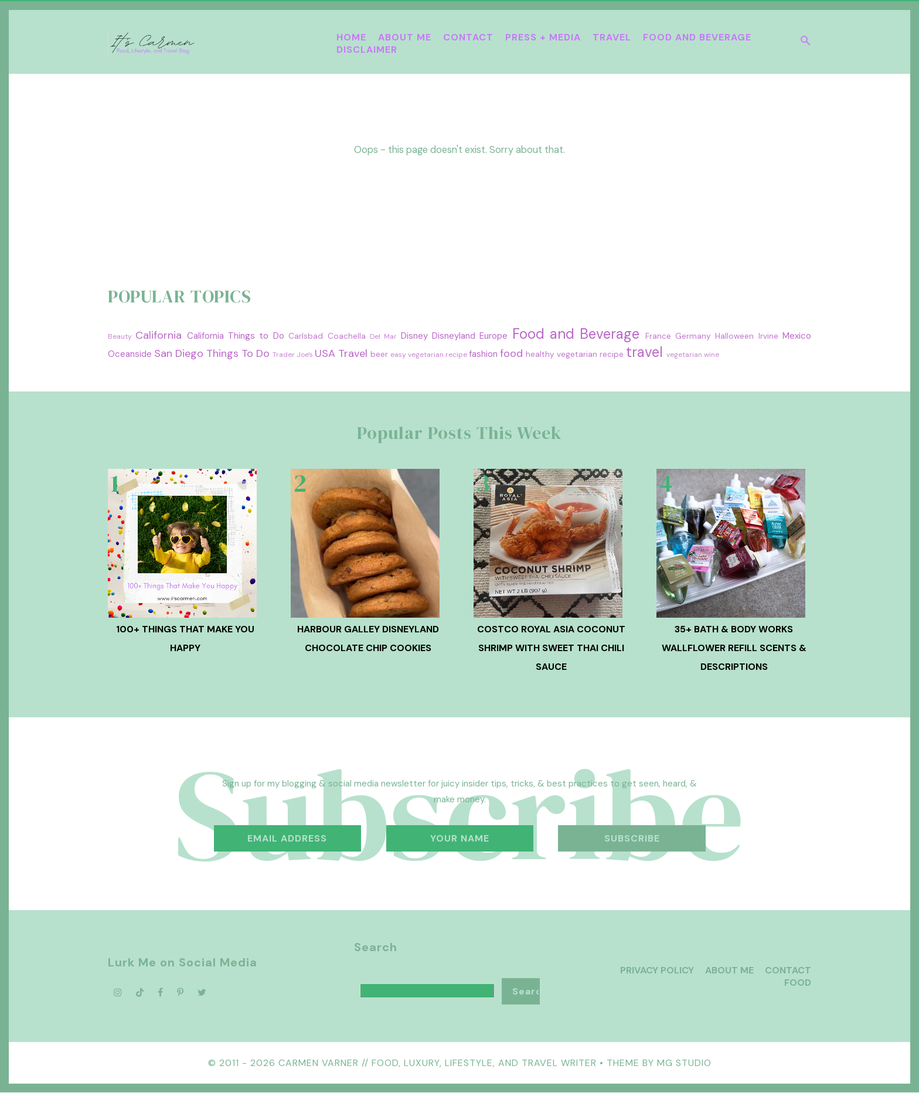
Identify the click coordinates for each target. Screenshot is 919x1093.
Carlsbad (305, 336)
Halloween (734, 336)
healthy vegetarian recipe (575, 354)
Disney (414, 336)
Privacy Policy (657, 970)
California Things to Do (235, 336)
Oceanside (130, 354)
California (158, 335)
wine (711, 354)
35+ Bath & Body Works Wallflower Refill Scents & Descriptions (734, 648)
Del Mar (383, 336)
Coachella (347, 336)
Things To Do (238, 353)
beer (379, 354)
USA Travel (341, 353)
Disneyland (453, 336)
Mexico (796, 336)
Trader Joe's (293, 354)
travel (644, 352)
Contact (468, 37)
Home (351, 37)
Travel (612, 37)
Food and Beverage (697, 37)
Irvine (768, 336)
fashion (483, 354)
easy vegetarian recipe (428, 354)
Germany (693, 336)
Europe (493, 336)
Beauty (120, 336)
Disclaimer (366, 49)
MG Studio (684, 1063)
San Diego (178, 353)
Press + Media (543, 37)
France (658, 336)
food (511, 353)
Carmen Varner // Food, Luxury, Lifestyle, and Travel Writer (437, 1063)
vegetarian (684, 354)
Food (797, 982)
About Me (404, 37)
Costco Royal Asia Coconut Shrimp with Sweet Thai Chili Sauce (551, 648)
